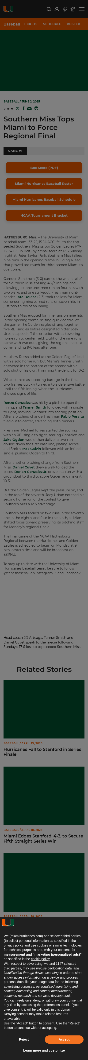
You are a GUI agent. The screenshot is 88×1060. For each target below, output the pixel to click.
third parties (12, 968)
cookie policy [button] (40, 959)
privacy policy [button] (13, 945)
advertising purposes (19, 986)
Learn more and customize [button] (44, 1050)
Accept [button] (64, 1039)
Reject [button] (24, 1039)
